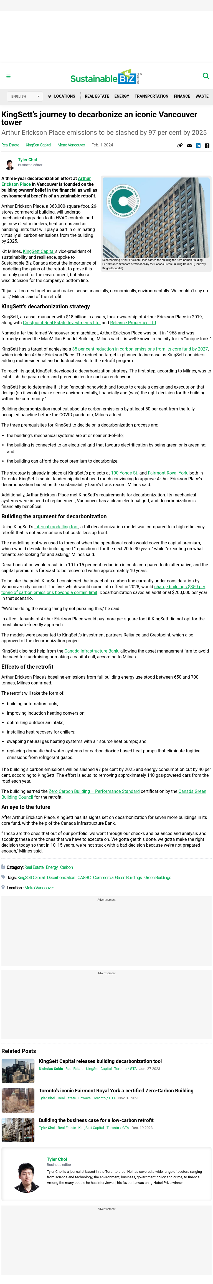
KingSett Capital (38, 145)
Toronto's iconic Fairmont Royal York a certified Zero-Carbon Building (116, 1091)
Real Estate (97, 96)
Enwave (84, 1098)
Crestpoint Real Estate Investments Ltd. (61, 322)
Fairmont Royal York (167, 473)
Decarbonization (61, 877)
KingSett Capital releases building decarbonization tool (100, 1061)
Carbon (66, 867)
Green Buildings (157, 877)
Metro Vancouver (71, 145)
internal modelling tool (56, 526)
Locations (61, 96)
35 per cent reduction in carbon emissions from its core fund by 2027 (140, 349)
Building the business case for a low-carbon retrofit (96, 1120)
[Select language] (25, 96)
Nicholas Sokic (51, 1069)
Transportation (152, 96)
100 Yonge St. (124, 473)
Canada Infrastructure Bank (91, 651)
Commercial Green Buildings (117, 877)
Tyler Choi (27, 160)
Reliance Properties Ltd (133, 322)
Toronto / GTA (125, 1069)
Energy (122, 96)
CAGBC (84, 877)
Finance (182, 96)
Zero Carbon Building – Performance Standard (94, 791)
